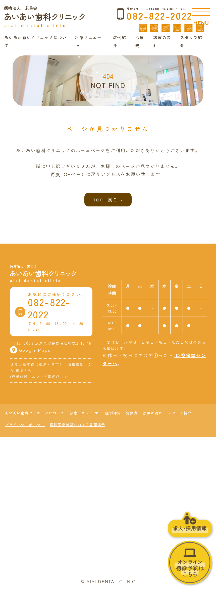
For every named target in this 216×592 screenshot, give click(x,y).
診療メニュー (84, 412)
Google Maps (30, 350)
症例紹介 (113, 412)
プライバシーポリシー (25, 424)
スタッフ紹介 (180, 412)
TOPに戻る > (108, 200)
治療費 (132, 412)
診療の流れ (153, 412)
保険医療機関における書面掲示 (77, 424)
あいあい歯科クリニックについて (35, 412)
